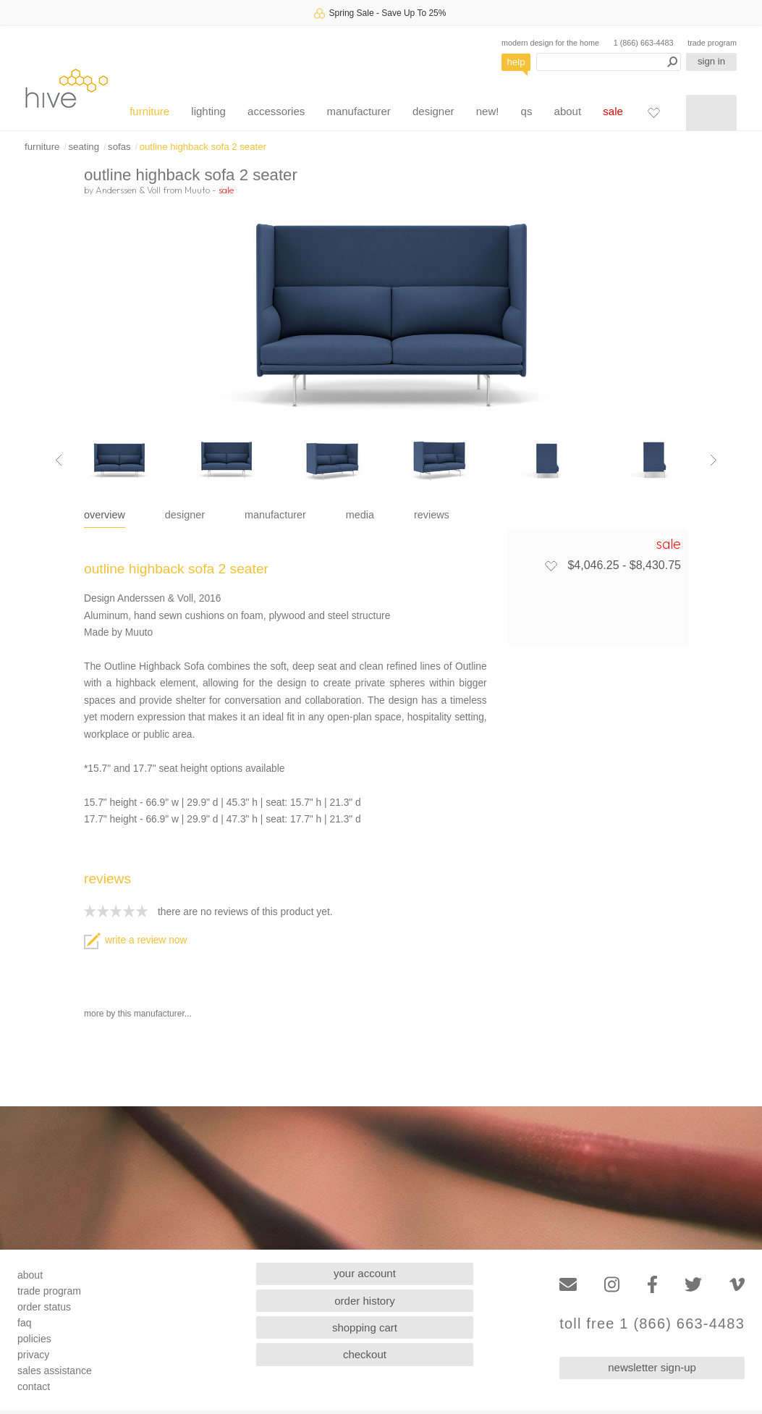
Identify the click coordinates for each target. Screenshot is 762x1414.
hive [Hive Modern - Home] (66, 88)
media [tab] (360, 515)
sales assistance (54, 1370)
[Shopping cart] (711, 113)
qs (527, 111)
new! (487, 111)
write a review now (135, 940)
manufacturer (358, 111)
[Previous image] (59, 460)
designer (433, 111)
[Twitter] (693, 1285)
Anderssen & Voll (128, 189)
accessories (276, 111)
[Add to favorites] (550, 565)
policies (34, 1338)
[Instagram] (611, 1285)
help (516, 61)
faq (24, 1323)
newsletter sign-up (652, 1367)
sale (613, 111)
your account (365, 1273)
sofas (119, 146)
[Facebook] (652, 1285)
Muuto (197, 189)
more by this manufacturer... (138, 1014)
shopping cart (364, 1327)
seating (83, 146)
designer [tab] (185, 515)
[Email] (568, 1285)
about (568, 111)
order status (44, 1307)
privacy (33, 1354)
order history (364, 1301)
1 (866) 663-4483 (644, 42)
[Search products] (608, 62)
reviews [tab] (431, 515)
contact (33, 1386)
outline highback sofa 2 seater (203, 146)
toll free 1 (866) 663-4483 (652, 1323)
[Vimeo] (737, 1285)
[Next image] (713, 460)
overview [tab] (104, 515)
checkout (364, 1354)
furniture (149, 111)
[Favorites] (653, 112)
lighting (208, 111)
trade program (712, 42)
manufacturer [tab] (275, 515)
